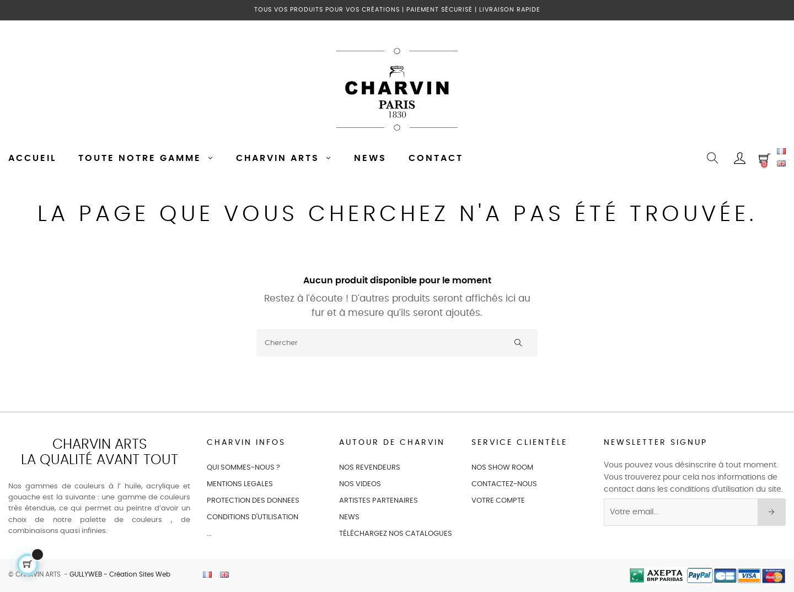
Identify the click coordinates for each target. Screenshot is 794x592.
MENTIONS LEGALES (240, 484)
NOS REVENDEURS (369, 467)
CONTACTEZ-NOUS (504, 484)
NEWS (349, 517)
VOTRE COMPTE (498, 500)
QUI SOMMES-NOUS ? (243, 467)
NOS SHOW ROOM (502, 467)
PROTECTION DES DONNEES (253, 500)
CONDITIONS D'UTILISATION (252, 517)
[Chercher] (397, 343)
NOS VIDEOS (360, 484)
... (209, 533)
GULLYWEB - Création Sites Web (119, 574)
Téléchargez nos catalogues (395, 533)
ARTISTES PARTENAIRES (378, 500)
